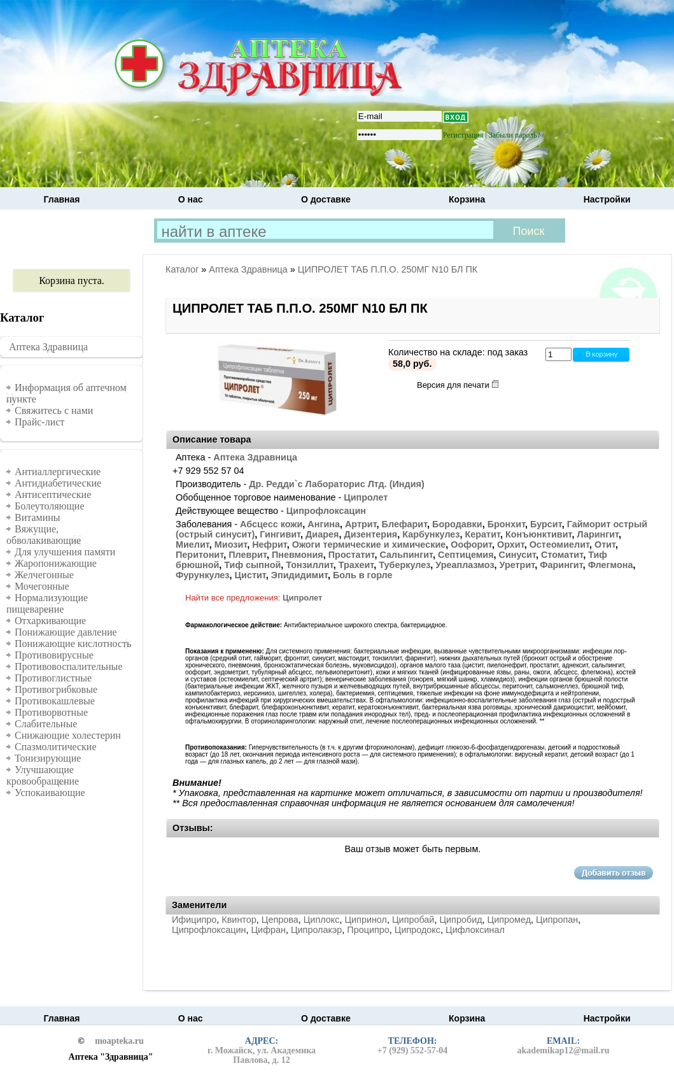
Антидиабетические (58, 483)
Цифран (268, 930)
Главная (62, 199)
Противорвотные (51, 712)
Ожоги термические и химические (369, 544)
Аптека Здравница (48, 346)
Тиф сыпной (252, 565)
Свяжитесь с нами (54, 410)
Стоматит (562, 555)
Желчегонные (44, 574)
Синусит (517, 555)
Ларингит (598, 534)
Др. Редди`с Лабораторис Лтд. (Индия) (337, 484)
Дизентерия (370, 534)
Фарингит (561, 565)
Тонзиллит (309, 565)
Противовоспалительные (68, 666)
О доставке (326, 199)
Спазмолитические (56, 746)
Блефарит (405, 524)
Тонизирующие (48, 758)
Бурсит (546, 524)
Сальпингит (406, 555)
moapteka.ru (119, 1041)
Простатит (351, 555)
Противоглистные (53, 678)
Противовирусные (54, 655)
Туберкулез (404, 565)
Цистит (250, 575)
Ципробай (413, 920)
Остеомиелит (559, 544)
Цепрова (280, 920)
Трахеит (356, 565)
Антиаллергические (58, 471)
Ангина (323, 524)
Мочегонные (42, 586)
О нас (190, 199)
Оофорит (471, 544)
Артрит (361, 524)
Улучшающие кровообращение (42, 775)
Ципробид (460, 920)
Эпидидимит (299, 575)
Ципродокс (417, 930)
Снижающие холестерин (68, 735)
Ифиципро (194, 920)
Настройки (607, 199)
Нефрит (269, 544)
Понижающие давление (66, 632)
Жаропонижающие (56, 563)
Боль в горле (363, 575)
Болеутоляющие (50, 506)
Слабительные (46, 723)
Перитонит (199, 555)
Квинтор (238, 920)
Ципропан (557, 920)
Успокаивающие (50, 792)
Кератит (482, 534)
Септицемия (466, 555)
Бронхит (506, 524)
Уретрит (517, 565)
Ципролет (366, 497)
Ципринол (365, 920)
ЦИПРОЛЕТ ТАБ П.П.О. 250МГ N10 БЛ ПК (388, 269)
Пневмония (297, 555)
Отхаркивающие (50, 620)
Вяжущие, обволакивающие (43, 534)
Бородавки (457, 524)
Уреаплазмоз (464, 565)
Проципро (368, 930)
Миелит (192, 544)
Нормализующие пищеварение (47, 603)
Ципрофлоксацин (326, 511)
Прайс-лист (39, 421)
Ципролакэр (316, 930)
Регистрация (463, 135)
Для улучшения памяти (65, 551)
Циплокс (322, 920)
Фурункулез (203, 575)
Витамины (37, 517)
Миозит (230, 544)
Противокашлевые (55, 700)
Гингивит (280, 534)
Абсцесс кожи (271, 524)
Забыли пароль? (514, 135)
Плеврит (247, 555)
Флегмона (610, 565)
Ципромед (509, 920)
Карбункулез (431, 534)
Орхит (510, 544)
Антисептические (53, 494)
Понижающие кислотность (73, 643)
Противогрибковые (56, 689)
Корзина (467, 199)
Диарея (322, 534)
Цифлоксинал (475, 930)
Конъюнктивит (538, 534)
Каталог (182, 269)
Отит (604, 544)
